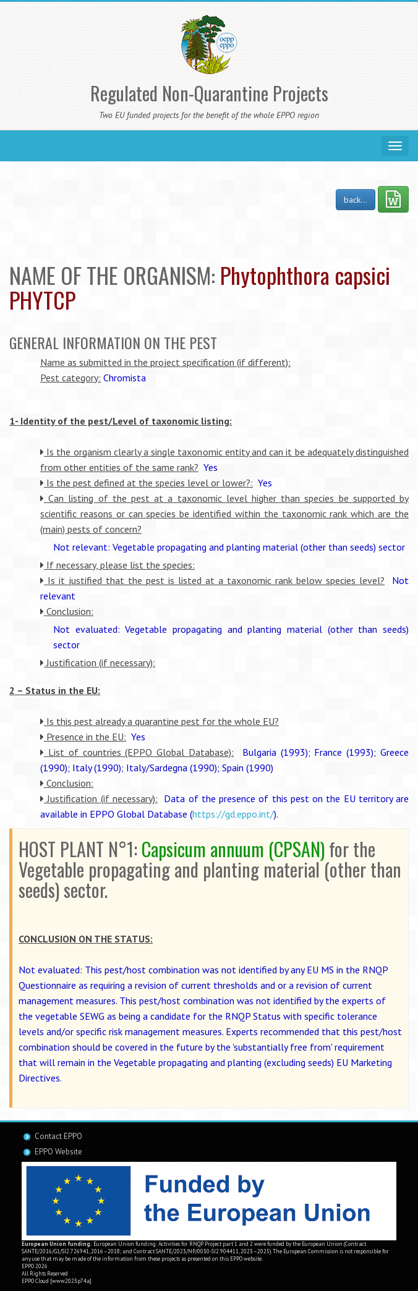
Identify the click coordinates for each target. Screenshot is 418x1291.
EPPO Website (58, 1151)
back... (355, 199)
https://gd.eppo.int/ (233, 814)
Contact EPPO (58, 1136)
